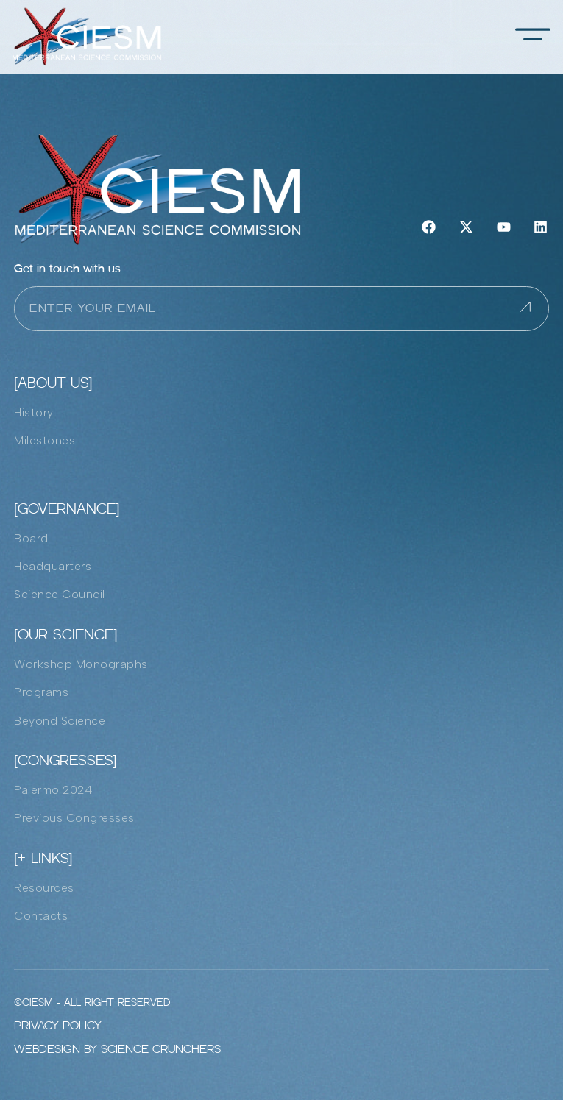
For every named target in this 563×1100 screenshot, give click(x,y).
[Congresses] (65, 760)
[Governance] (66, 508)
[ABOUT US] (53, 382)
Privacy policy (58, 1025)
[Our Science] (65, 634)
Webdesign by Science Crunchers (117, 1049)
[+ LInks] (43, 858)
